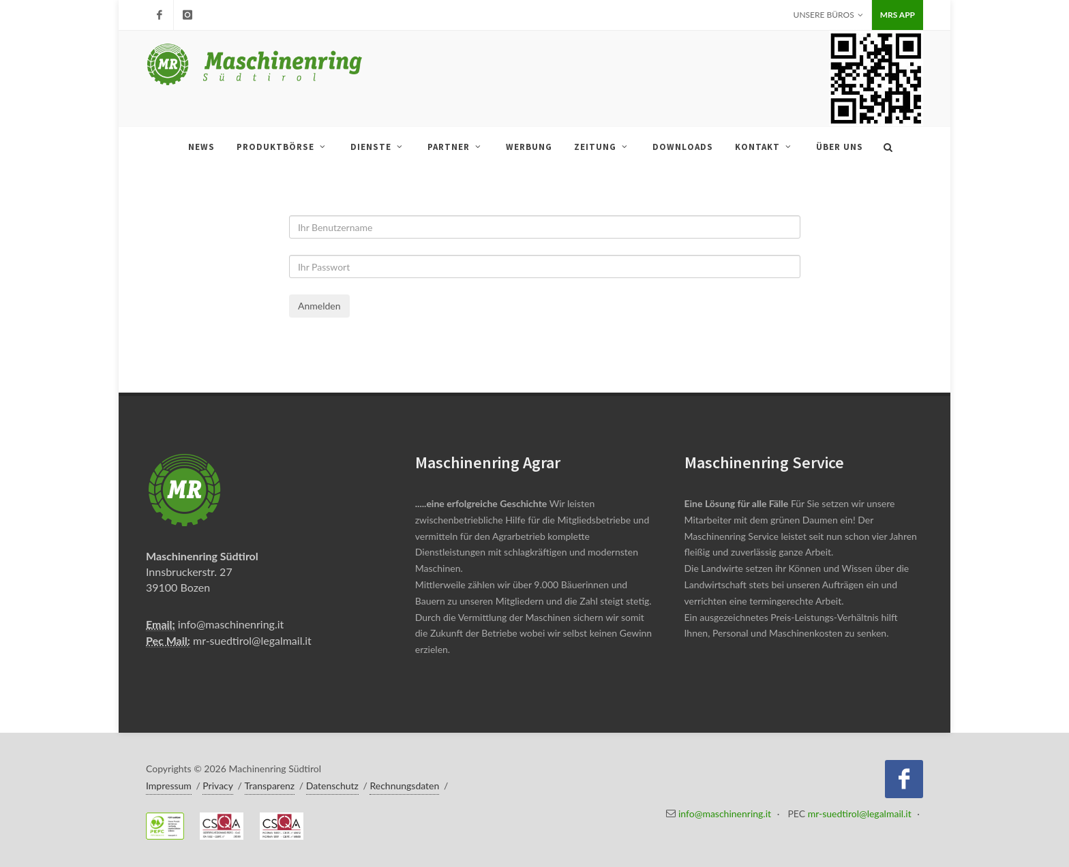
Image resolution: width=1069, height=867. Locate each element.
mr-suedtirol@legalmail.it (252, 640)
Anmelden (319, 305)
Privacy (217, 785)
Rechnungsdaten (404, 785)
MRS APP (897, 15)
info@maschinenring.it (231, 624)
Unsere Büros (828, 15)
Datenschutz (332, 785)
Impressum (169, 785)
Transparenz (270, 785)
